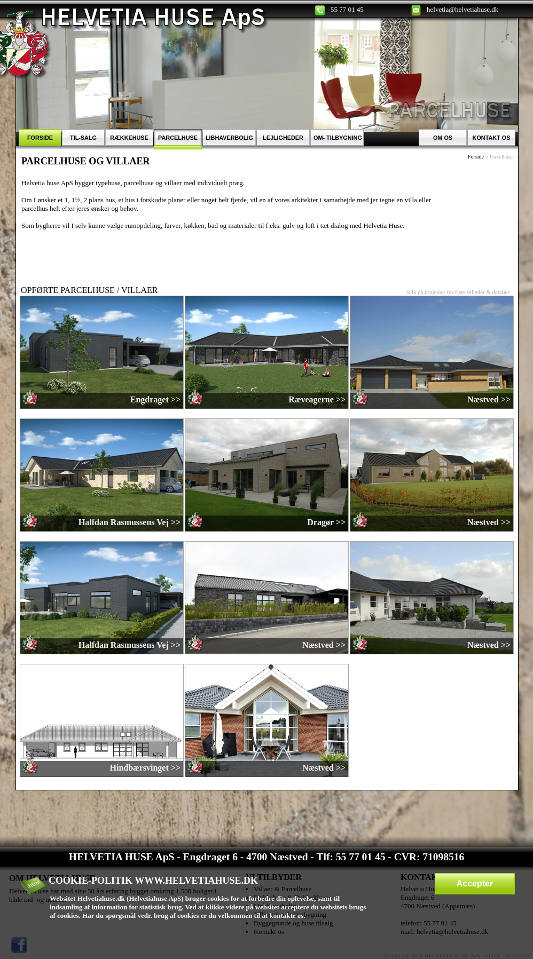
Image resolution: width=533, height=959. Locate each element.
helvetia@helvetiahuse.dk (462, 9)
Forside (476, 157)
